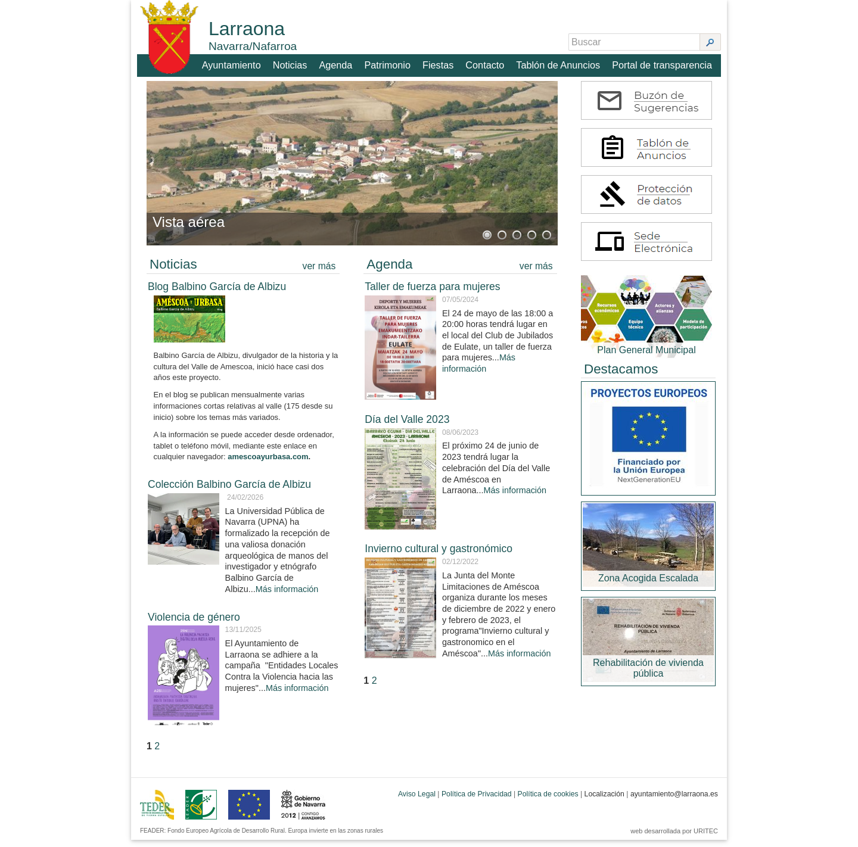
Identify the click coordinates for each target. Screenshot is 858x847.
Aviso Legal (417, 801)
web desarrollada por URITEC (674, 838)
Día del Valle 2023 (407, 426)
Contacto (487, 63)
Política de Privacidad (477, 801)
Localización (604, 801)
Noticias (292, 63)
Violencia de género (194, 624)
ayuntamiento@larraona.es (674, 801)
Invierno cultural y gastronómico (438, 556)
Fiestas (439, 63)
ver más (319, 273)
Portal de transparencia (663, 63)
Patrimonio (389, 63)
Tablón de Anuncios (559, 63)
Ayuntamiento (233, 63)
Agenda (337, 63)
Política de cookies (548, 801)
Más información (287, 595)
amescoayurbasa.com (268, 463)
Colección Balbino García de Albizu (229, 491)
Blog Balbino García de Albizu (217, 294)
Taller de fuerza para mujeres (432, 294)
